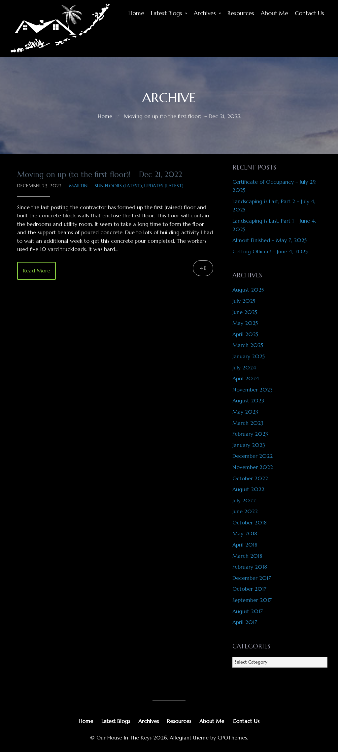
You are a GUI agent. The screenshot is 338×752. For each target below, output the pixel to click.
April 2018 (244, 544)
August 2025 (248, 289)
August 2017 (247, 611)
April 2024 (245, 378)
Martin (78, 186)
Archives (205, 13)
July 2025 (243, 301)
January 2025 (248, 356)
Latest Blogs (166, 13)
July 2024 (244, 367)
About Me (274, 13)
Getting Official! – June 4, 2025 (270, 251)
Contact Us (309, 13)
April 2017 (244, 622)
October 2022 (250, 478)
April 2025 (245, 334)
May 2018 (244, 533)
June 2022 (245, 511)
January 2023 (248, 445)
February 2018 (249, 566)
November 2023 (252, 389)
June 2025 (244, 312)
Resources (240, 13)
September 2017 (252, 600)
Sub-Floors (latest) (118, 186)
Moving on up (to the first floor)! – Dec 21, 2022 (99, 174)
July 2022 (244, 500)
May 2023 (245, 411)
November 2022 (252, 467)
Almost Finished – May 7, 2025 (269, 240)
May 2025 (245, 323)
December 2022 (252, 456)
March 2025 (247, 345)
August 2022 (248, 489)
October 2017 (249, 588)
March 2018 (247, 555)
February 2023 (250, 433)
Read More (36, 270)
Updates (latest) (164, 186)
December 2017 (251, 578)
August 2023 (248, 400)
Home (136, 13)
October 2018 (249, 522)
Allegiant (180, 737)
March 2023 (247, 423)
